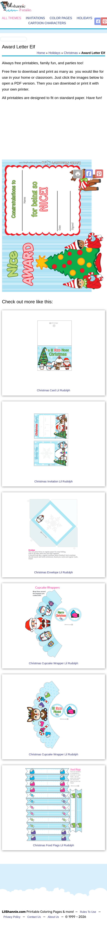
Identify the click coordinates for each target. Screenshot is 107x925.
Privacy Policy (11, 916)
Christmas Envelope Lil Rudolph (53, 572)
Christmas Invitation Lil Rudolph (53, 481)
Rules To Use (88, 911)
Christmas (71, 53)
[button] (89, 173)
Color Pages (61, 18)
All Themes (11, 18)
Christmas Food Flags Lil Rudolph (53, 845)
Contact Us (34, 916)
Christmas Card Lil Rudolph (53, 390)
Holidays (84, 18)
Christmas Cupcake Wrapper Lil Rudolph (53, 663)
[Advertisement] (52, 135)
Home (41, 53)
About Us (53, 916)
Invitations (35, 18)
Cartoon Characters (47, 23)
